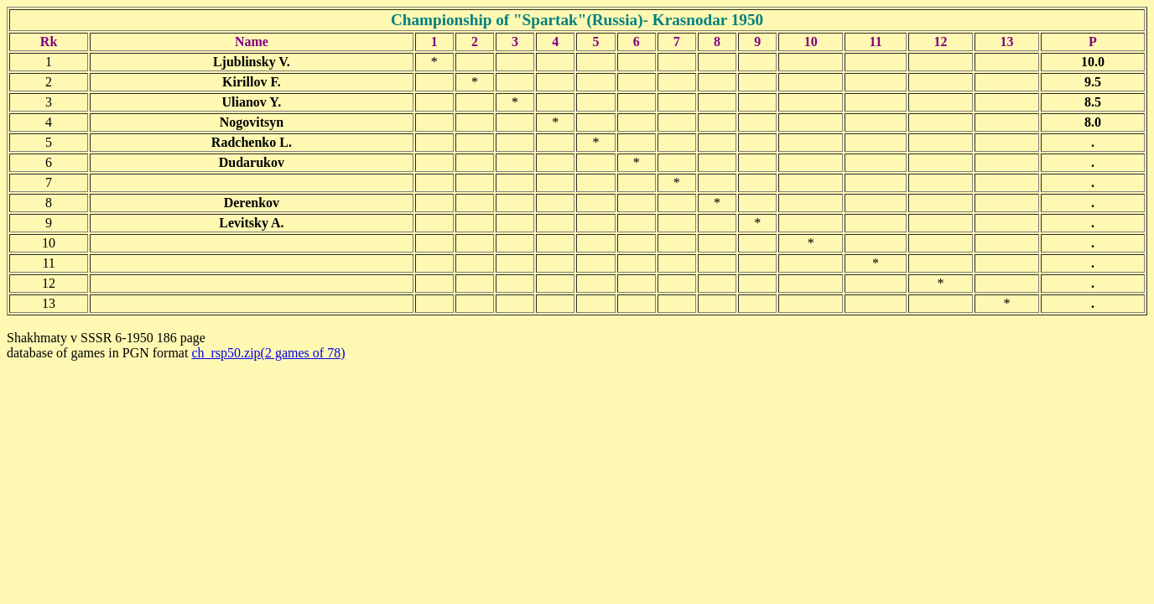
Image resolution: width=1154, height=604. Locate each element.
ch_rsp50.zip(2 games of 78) (268, 353)
